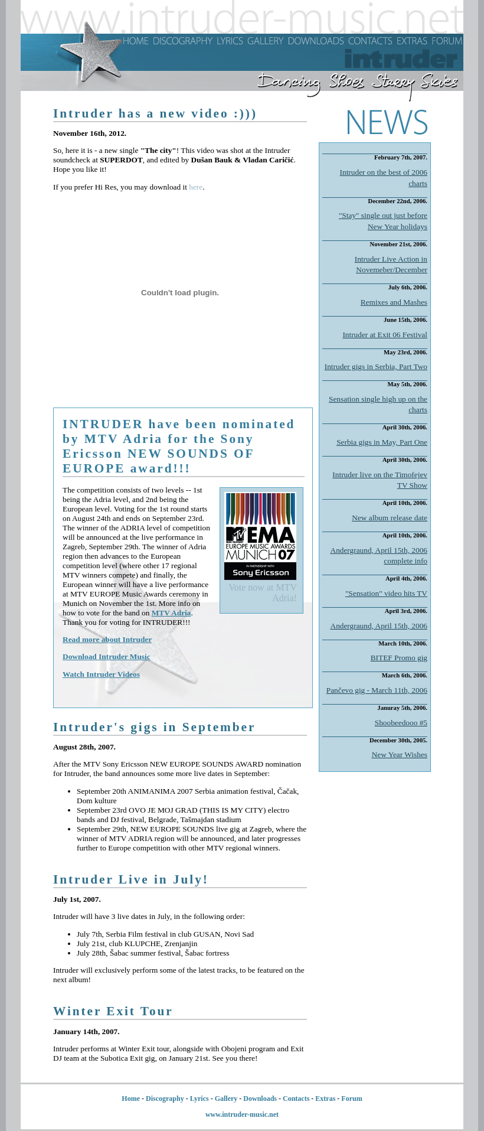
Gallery (226, 1098)
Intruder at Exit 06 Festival (384, 334)
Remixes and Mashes (394, 302)
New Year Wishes (399, 754)
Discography (165, 1098)
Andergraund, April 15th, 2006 (379, 625)
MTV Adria (171, 612)
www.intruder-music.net (242, 1114)
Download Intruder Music (107, 656)
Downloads (260, 1098)
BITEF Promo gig (399, 657)
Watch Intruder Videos (101, 674)
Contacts (296, 1098)
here (195, 186)
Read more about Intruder (107, 639)
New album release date (389, 517)
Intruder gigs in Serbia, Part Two (376, 366)
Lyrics (199, 1098)
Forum (351, 1098)
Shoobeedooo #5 (401, 722)
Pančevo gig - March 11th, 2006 (376, 690)
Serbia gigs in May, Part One (381, 442)
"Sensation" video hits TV (386, 593)
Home (131, 1098)
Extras (325, 1098)
